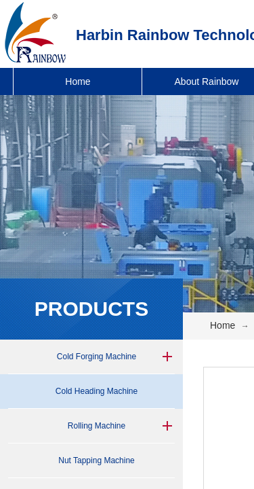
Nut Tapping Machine (96, 460)
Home (77, 81)
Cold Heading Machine (96, 391)
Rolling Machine (96, 426)
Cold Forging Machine (96, 356)
